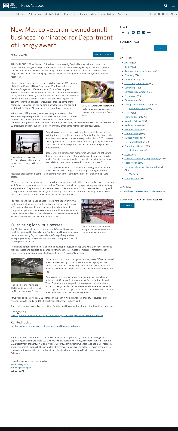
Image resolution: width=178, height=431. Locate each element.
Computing (129, 87)
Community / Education (30, 315)
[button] (149, 32)
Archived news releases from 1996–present (143, 191)
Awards (14, 315)
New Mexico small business (41, 326)
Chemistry (129, 75)
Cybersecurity (131, 100)
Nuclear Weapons (133, 137)
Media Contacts (52, 14)
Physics (128, 154)
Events (83, 14)
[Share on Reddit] (133, 32)
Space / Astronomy (133, 162)
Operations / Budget (53, 315)
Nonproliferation (137, 141)
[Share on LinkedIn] (138, 32)
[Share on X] (128, 32)
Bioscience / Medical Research (139, 71)
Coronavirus (130, 96)
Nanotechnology (132, 133)
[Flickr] (163, 14)
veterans (75, 326)
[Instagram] (167, 14)
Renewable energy (138, 108)
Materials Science (133, 121)
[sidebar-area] (142, 116)
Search (160, 48)
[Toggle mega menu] (173, 5)
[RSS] (176, 14)
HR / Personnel (136, 150)
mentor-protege (19, 326)
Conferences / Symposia (136, 91)
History (128, 112)
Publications (35, 14)
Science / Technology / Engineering (141, 158)
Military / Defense (133, 129)
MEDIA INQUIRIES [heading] (104, 54)
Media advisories (132, 125)
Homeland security (133, 116)
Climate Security (132, 79)
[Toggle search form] (166, 5)
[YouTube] (159, 14)
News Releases (32, 5)
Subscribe (123, 14)
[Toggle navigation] (5, 14)
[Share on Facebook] (122, 32)
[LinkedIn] (172, 14)
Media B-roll (70, 14)
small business (63, 326)
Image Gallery (107, 14)
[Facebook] (151, 14)
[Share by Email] (143, 32)
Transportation (131, 178)
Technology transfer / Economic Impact (83, 315)
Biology (128, 66)
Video (93, 14)
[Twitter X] (155, 14)
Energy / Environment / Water (139, 104)
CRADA (132, 174)
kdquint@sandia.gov (21, 367)
